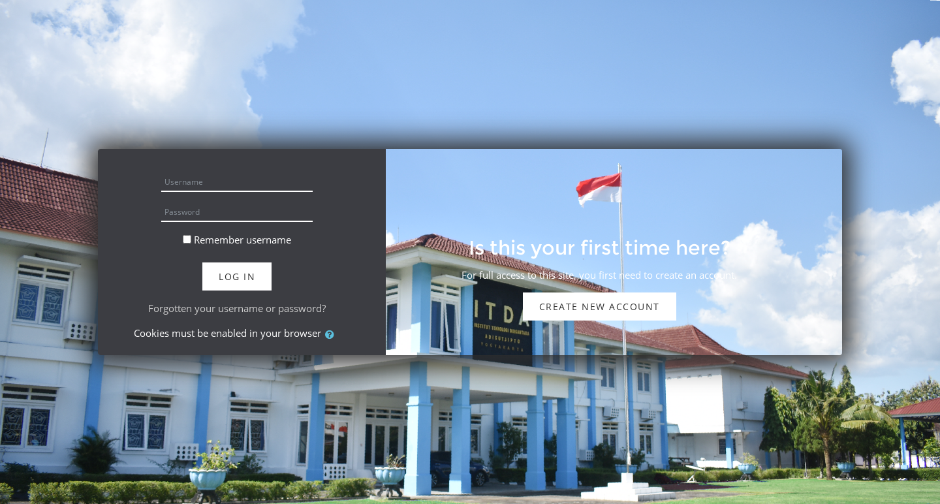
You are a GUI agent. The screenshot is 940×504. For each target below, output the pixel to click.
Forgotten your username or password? (237, 308)
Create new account (599, 306)
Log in (237, 276)
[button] (332, 334)
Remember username (242, 239)
